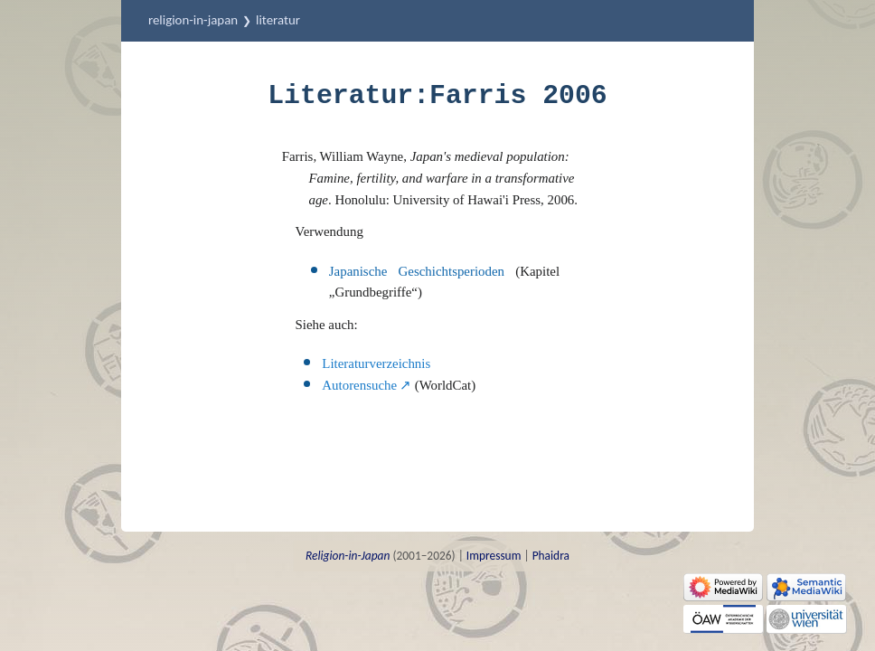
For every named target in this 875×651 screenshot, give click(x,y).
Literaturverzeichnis (376, 363)
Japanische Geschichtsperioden (416, 271)
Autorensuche (359, 385)
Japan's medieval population (487, 156)
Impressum (494, 555)
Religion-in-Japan (193, 20)
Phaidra (550, 555)
